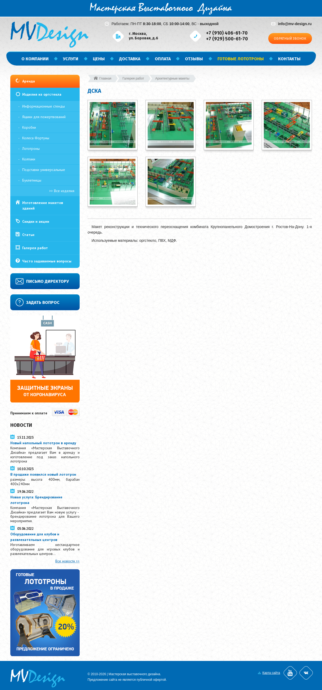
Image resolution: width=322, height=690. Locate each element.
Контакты (289, 58)
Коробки (29, 127)
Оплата (163, 58)
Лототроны (31, 148)
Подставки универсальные (43, 169)
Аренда (28, 81)
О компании (35, 58)
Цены (99, 58)
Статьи (28, 234)
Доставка (129, 58)
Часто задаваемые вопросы (46, 261)
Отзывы (194, 58)
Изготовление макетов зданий (42, 205)
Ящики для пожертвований (44, 116)
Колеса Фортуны (35, 138)
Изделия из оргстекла (41, 94)
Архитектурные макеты (172, 78)
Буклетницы (31, 180)
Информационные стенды (43, 106)
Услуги (70, 58)
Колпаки (28, 159)
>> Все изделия (61, 190)
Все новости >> (67, 561)
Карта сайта (271, 673)
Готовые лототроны (240, 58)
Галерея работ (35, 248)
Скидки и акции (35, 221)
